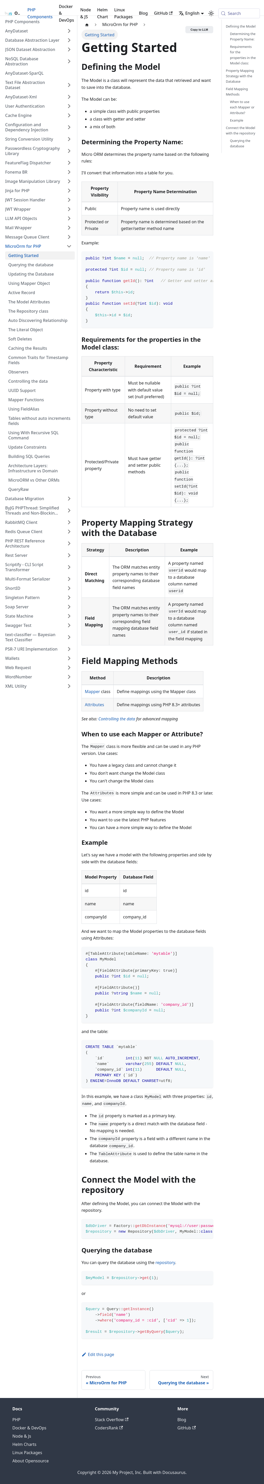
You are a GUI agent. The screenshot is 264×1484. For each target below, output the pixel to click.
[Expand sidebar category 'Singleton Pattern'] (69, 597)
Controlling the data (116, 719)
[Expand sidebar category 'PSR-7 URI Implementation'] (69, 649)
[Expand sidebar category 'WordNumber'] (69, 677)
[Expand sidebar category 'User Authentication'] (69, 106)
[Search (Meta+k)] (239, 13)
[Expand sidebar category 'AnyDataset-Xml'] (69, 97)
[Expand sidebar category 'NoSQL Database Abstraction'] (69, 61)
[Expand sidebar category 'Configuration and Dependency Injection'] (69, 127)
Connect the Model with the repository (240, 130)
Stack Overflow (111, 1419)
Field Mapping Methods (237, 92)
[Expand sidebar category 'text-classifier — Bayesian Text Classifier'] (69, 637)
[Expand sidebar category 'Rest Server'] (69, 555)
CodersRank (109, 1428)
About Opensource (30, 1461)
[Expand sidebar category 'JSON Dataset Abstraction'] (69, 49)
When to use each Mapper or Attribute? (242, 107)
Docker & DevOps (66, 13)
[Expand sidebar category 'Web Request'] (69, 667)
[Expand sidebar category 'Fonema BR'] (69, 172)
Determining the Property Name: (242, 36)
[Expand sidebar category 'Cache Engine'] (69, 115)
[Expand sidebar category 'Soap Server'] (69, 607)
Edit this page (97, 1354)
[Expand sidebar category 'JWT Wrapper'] (69, 209)
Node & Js (21, 1436)
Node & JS (85, 13)
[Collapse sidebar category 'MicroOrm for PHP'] (69, 246)
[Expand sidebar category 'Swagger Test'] (69, 625)
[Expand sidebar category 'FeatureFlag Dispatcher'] (69, 163)
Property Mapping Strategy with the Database (240, 76)
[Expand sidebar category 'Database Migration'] (69, 498)
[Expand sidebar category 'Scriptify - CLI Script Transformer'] (69, 567)
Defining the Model (240, 26)
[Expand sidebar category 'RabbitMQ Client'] (69, 522)
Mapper (92, 691)
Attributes (94, 704)
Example (236, 120)
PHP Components (40, 13)
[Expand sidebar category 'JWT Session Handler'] (69, 200)
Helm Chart (102, 13)
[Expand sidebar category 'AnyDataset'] (69, 31)
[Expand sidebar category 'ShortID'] (69, 588)
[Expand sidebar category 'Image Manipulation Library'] (69, 181)
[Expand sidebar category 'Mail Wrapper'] (69, 228)
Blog (143, 13)
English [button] (189, 13)
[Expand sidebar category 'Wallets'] (69, 658)
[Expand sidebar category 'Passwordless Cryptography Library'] (69, 151)
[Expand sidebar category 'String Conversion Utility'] (69, 139)
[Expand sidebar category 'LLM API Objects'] (69, 218)
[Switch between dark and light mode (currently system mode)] (211, 13)
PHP (16, 1419)
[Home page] (86, 25)
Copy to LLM (199, 29)
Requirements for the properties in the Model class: (243, 54)
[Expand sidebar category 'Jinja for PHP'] (69, 190)
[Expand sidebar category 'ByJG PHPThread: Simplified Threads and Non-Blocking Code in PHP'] (69, 510)
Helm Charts (24, 1444)
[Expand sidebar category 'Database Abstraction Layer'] (69, 40)
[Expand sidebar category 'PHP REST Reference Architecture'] (69, 543)
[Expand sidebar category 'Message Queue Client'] (69, 237)
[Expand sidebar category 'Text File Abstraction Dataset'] (69, 85)
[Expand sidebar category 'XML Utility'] (69, 686)
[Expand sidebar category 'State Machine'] (69, 616)
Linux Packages (123, 13)
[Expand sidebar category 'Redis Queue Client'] (69, 531)
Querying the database (240, 143)
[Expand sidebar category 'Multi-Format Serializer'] (69, 579)
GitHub (163, 13)
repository (165, 1262)
